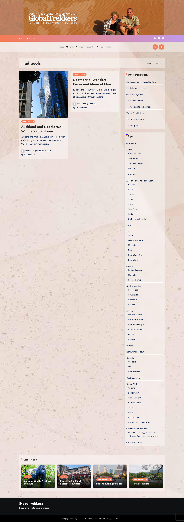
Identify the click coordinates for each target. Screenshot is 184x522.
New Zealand (28, 121)
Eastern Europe (135, 314)
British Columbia (135, 270)
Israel (130, 189)
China (130, 235)
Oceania (130, 358)
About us (70, 46)
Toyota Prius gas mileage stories (144, 436)
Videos (99, 46)
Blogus (106, 518)
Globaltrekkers (31, 503)
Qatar (130, 204)
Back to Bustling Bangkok (109, 483)
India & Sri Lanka (135, 240)
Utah (130, 412)
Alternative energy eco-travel (141, 432)
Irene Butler (27, 151)
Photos (108, 46)
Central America (133, 286)
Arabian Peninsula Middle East (139, 181)
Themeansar (117, 518)
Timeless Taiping (140, 483)
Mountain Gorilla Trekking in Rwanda (37, 482)
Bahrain (131, 184)
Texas (131, 407)
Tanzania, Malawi (135, 163)
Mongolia (132, 245)
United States (132, 384)
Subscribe (90, 46)
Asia (128, 231)
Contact (80, 46)
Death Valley (133, 393)
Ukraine (131, 339)
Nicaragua (132, 300)
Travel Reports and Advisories (139, 107)
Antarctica (131, 174)
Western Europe (135, 329)
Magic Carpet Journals (136, 88)
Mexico (129, 345)
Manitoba (132, 275)
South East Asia (135, 255)
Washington (133, 417)
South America (133, 378)
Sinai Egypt (133, 209)
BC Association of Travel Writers (141, 82)
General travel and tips (136, 428)
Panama (131, 304)
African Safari (134, 153)
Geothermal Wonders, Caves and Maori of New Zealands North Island (92, 84)
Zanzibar (132, 168)
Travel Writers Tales (135, 119)
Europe (129, 311)
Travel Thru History (135, 113)
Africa (129, 150)
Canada (129, 266)
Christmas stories (134, 442)
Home (61, 46)
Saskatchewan (134, 280)
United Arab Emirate (137, 219)
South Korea (134, 260)
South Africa (134, 158)
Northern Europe (135, 319)
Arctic (129, 225)
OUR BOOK (131, 143)
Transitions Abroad (134, 100)
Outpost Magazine (134, 94)
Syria (130, 214)
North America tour (135, 352)
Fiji (129, 367)
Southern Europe (136, 324)
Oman (130, 199)
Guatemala (133, 295)
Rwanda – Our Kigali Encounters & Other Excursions (70, 484)
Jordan (131, 194)
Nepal (130, 250)
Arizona (131, 388)
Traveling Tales (133, 125)
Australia (132, 362)
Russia (131, 334)
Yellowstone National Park (140, 422)
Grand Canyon (134, 398)
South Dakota (134, 403)
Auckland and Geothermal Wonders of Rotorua (42, 128)
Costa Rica (133, 290)
